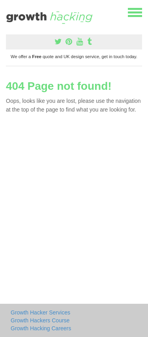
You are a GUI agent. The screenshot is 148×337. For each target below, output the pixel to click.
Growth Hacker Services (40, 312)
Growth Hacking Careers (41, 328)
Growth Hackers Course (40, 320)
